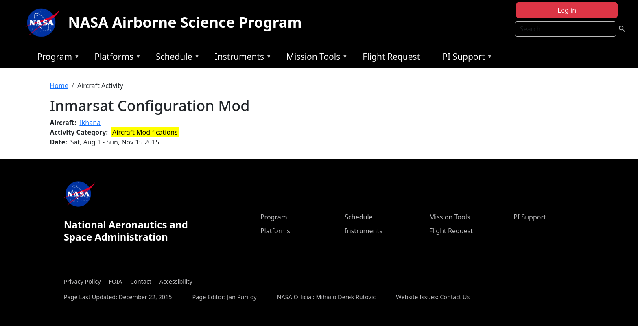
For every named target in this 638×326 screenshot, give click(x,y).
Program (56, 58)
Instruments (241, 58)
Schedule (176, 58)
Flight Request (391, 56)
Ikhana (90, 122)
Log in (566, 10)
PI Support (465, 58)
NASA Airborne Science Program (185, 22)
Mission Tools (315, 58)
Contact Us (455, 297)
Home (59, 85)
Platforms (115, 58)
